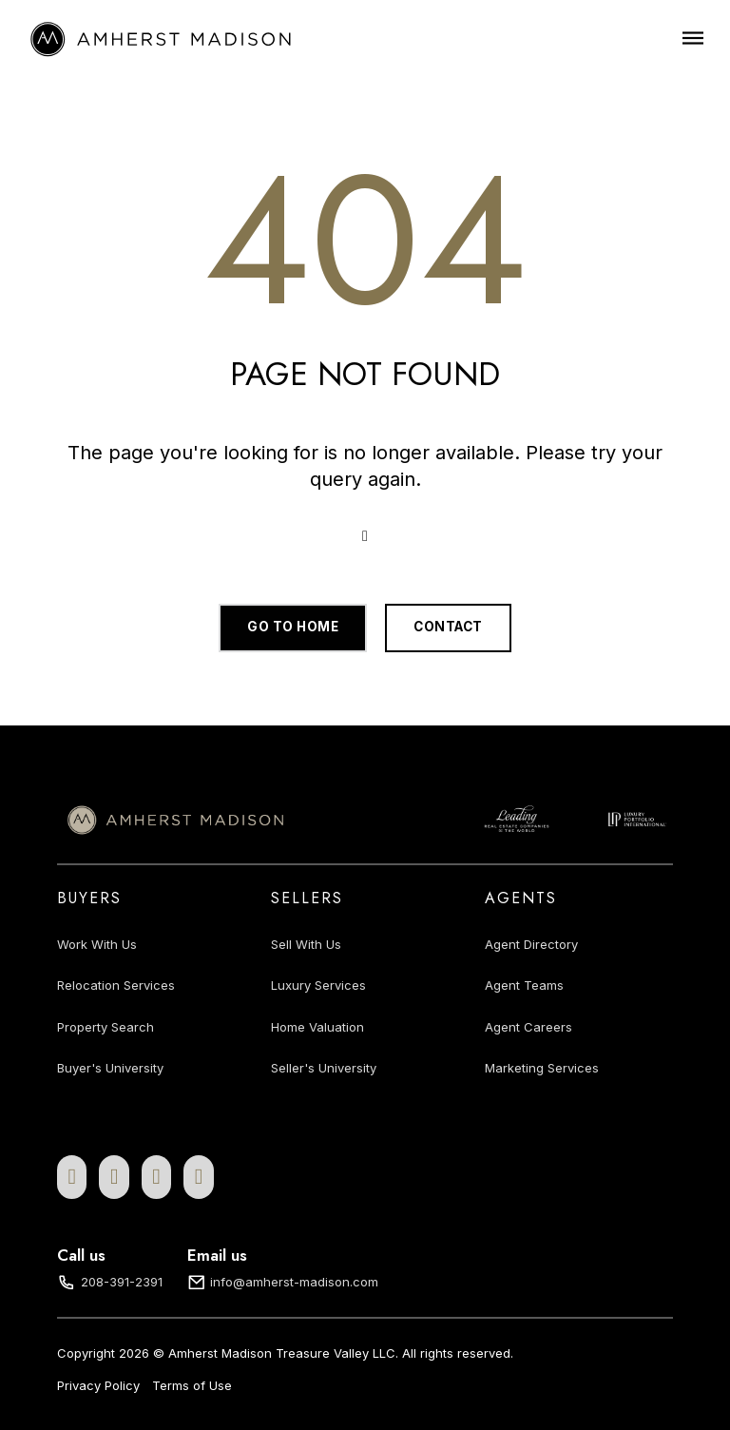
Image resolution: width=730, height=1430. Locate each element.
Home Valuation (317, 1026)
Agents (521, 898)
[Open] (692, 37)
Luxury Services (318, 985)
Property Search (105, 1026)
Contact (448, 626)
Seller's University (323, 1067)
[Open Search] (365, 536)
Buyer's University (110, 1067)
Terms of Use (192, 1385)
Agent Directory (531, 944)
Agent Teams (524, 985)
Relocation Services (116, 985)
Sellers (307, 898)
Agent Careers (528, 1026)
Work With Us (97, 944)
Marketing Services (542, 1067)
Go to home (292, 626)
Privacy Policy (98, 1385)
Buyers (89, 898)
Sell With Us (306, 944)
